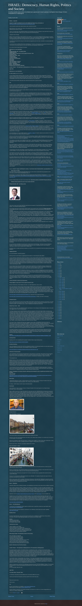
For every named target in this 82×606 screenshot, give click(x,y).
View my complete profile (66, 21)
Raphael (64, 19)
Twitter (58, 337)
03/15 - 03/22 (61, 296)
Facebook (58, 343)
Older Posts (52, 596)
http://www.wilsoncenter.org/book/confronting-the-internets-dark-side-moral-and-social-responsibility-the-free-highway (65, 156)
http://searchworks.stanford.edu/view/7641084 (64, 234)
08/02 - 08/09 (61, 285)
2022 (59, 265)
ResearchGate (59, 339)
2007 (59, 312)
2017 (59, 273)
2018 (59, 271)
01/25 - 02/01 (61, 299)
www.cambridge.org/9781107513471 (66, 180)
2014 (59, 301)
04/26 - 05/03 (61, 294)
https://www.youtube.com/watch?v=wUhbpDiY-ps (65, 104)
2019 (59, 270)
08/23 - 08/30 (61, 284)
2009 (59, 309)
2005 (59, 315)
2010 (59, 307)
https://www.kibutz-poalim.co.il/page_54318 (64, 58)
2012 (59, 304)
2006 (59, 313)
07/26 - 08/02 (61, 287)
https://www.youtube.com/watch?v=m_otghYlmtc (65, 94)
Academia (58, 341)
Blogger (46, 603)
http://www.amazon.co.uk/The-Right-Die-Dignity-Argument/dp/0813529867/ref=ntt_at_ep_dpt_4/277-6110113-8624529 (65, 208)
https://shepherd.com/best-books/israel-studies (64, 34)
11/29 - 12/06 (61, 279)
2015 (59, 276)
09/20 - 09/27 (61, 282)
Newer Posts (11, 596)
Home (31, 596)
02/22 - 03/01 (61, 297)
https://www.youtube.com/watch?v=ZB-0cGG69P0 (65, 126)
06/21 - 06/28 (61, 291)
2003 (59, 318)
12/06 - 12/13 (61, 277)
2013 (59, 302)
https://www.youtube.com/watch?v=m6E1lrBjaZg (65, 61)
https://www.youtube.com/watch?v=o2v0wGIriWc (65, 84)
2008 (59, 310)
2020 (59, 268)
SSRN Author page (60, 335)
